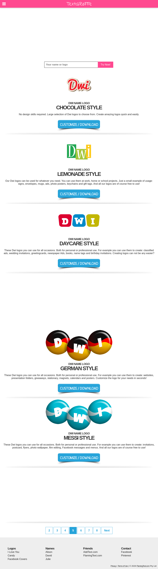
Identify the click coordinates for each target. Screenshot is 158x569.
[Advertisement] (79, 34)
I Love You (13, 552)
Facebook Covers (17, 559)
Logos (12, 548)
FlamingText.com (92, 555)
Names (50, 548)
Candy (11, 555)
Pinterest (126, 555)
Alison (49, 552)
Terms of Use (123, 566)
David (49, 555)
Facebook (126, 552)
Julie (48, 559)
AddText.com (90, 552)
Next (107, 530)
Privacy (113, 566)
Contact (126, 548)
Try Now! (105, 64)
